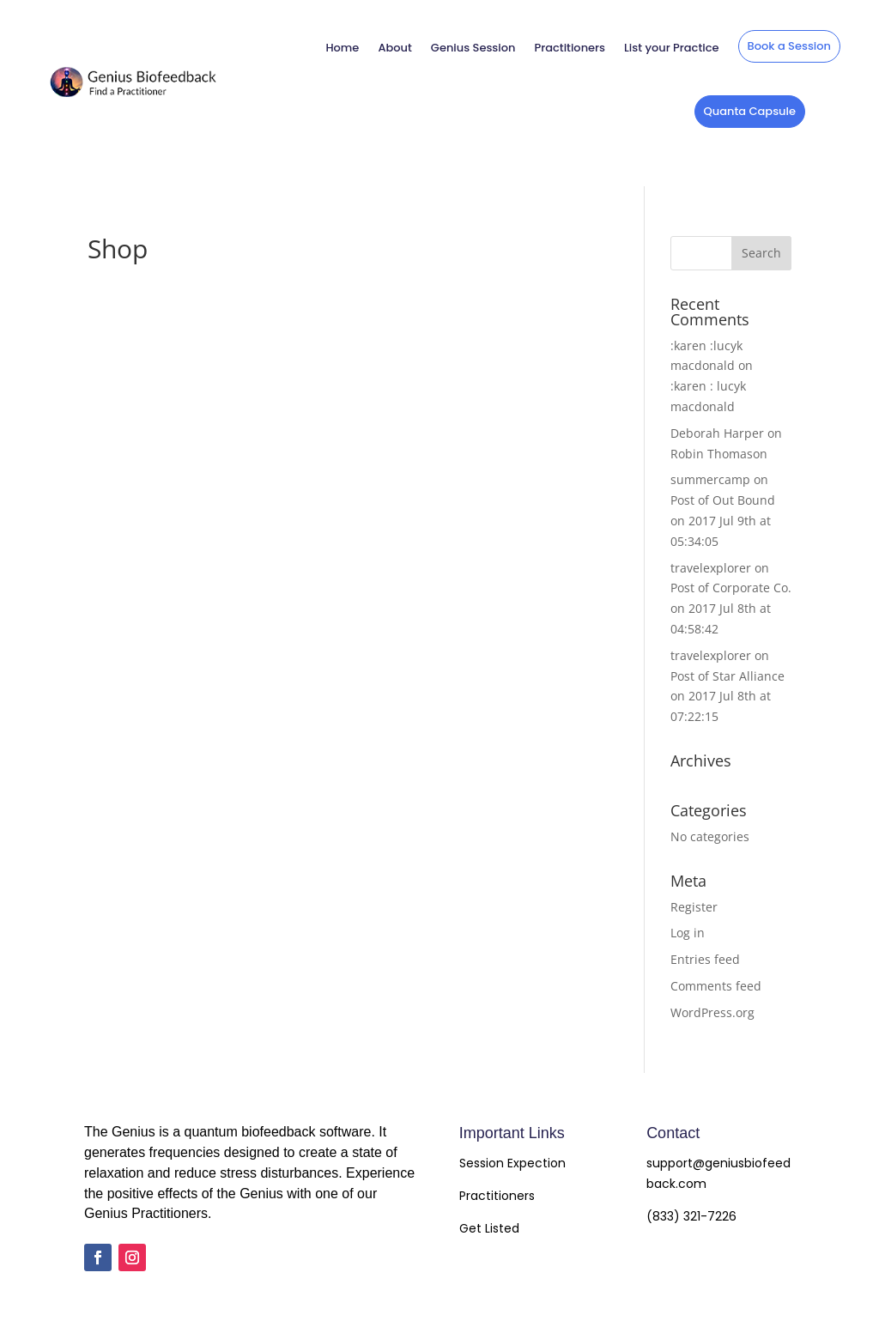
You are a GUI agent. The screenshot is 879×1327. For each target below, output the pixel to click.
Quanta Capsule (750, 111)
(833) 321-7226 (691, 1216)
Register (694, 907)
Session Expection (512, 1163)
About (394, 47)
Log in (687, 932)
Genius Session (473, 47)
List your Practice (671, 47)
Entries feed (705, 959)
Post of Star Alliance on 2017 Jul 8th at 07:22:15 (727, 696)
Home (342, 47)
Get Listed (489, 1228)
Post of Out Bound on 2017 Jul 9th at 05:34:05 (722, 520)
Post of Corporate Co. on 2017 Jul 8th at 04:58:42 (730, 608)
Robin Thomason (718, 453)
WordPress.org (712, 1012)
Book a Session (789, 46)
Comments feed (715, 986)
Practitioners (569, 47)
